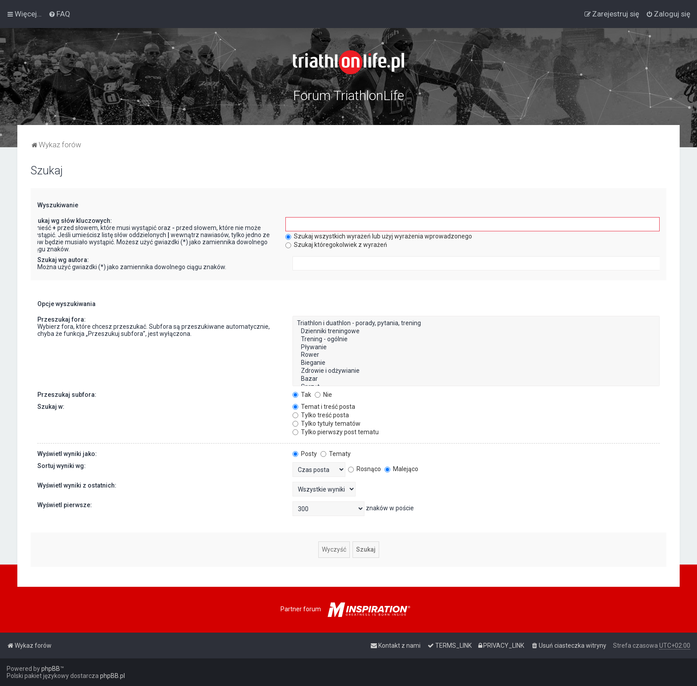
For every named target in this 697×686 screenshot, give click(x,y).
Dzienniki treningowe (476, 331)
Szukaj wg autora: (63, 259)
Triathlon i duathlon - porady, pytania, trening (476, 323)
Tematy (335, 453)
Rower (476, 355)
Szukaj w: (50, 406)
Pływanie (476, 347)
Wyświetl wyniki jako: (67, 453)
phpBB (50, 668)
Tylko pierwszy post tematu (335, 432)
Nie (323, 394)
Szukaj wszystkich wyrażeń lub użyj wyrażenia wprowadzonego (378, 236)
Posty (304, 453)
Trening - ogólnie (476, 339)
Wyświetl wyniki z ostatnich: (76, 485)
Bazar (476, 379)
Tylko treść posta (320, 415)
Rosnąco (364, 468)
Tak (301, 394)
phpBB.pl (112, 675)
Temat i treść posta (323, 406)
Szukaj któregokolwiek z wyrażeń (336, 244)
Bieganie (476, 363)
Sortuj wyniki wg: (61, 465)
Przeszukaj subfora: (66, 394)
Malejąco (401, 468)
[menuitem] (59, 14)
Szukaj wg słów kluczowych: (71, 220)
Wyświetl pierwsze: (64, 504)
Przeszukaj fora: (61, 319)
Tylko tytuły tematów (326, 423)
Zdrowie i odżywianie (476, 371)
